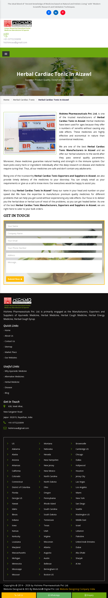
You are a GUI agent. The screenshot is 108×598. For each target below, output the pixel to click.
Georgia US (17, 498)
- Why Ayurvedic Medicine (15, 371)
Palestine (80, 536)
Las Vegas (80, 481)
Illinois (15, 514)
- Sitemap (8, 346)
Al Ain (78, 563)
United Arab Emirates (85, 541)
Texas (46, 525)
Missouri (16, 574)
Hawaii (15, 503)
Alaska (15, 454)
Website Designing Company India (77, 589)
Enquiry (89, 595)
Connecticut (17, 481)
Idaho (14, 509)
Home (7, 99)
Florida (15, 492)
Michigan (16, 558)
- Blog (6, 393)
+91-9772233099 (12, 39)
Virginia (47, 536)
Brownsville (81, 443)
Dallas (78, 460)
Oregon (47, 492)
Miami (78, 492)
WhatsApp (54, 595)
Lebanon (80, 531)
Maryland (16, 547)
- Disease (8, 387)
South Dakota (50, 514)
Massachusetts (19, 552)
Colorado (16, 476)
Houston (80, 470)
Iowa (14, 525)
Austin (46, 558)
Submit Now (15, 279)
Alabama (16, 449)
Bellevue (48, 563)
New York (80, 498)
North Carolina (50, 476)
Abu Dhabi (80, 552)
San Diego (80, 503)
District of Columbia (21, 487)
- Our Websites (10, 357)
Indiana (15, 520)
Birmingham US (51, 569)
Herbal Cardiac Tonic (24, 99)
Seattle (79, 509)
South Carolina (50, 509)
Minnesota (17, 563)
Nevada (47, 454)
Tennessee (49, 520)
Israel (78, 525)
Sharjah (79, 558)
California (16, 470)
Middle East (81, 520)
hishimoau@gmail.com (15, 42)
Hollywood (80, 465)
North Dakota (50, 481)
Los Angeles (81, 487)
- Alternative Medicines (14, 376)
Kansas (15, 531)
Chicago (79, 454)
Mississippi (17, 569)
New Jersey (49, 465)
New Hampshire (51, 460)
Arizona (15, 460)
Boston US (49, 574)
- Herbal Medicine (11, 382)
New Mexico (49, 470)
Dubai (78, 547)
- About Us (8, 335)
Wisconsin (48, 541)
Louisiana (16, 541)
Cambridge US (82, 449)
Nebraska (48, 449)
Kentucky (16, 536)
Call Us (19, 595)
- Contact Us (9, 341)
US (13, 443)
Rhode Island (50, 503)
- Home (7, 330)
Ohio (46, 487)
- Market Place (10, 352)
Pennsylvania (50, 498)
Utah (46, 531)
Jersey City (80, 476)
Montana (48, 443)
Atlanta (47, 547)
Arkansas (16, 465)
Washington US (83, 514)
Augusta (47, 552)
